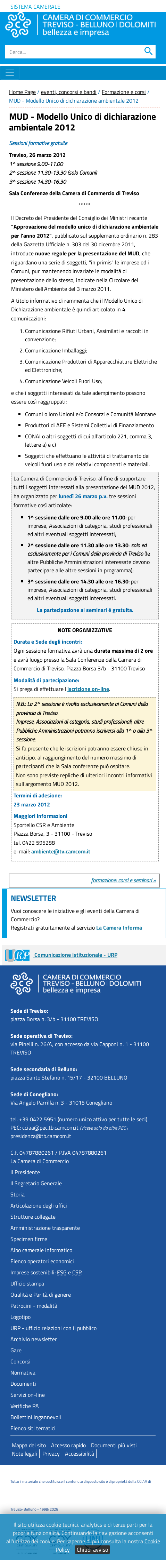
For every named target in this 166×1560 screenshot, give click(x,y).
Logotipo (20, 1317)
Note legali (24, 1453)
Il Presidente (25, 1172)
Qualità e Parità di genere (40, 1294)
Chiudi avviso (92, 1549)
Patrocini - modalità (33, 1306)
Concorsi (20, 1361)
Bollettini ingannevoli (35, 1417)
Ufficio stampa (27, 1283)
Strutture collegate (33, 1216)
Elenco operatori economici (42, 1261)
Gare (16, 1350)
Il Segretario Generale (36, 1183)
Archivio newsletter (33, 1339)
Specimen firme (28, 1239)
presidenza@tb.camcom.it (40, 1136)
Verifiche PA (24, 1406)
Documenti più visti (114, 1445)
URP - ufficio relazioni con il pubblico (53, 1328)
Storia (17, 1194)
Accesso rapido (68, 1445)
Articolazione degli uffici (38, 1205)
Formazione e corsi (124, 92)
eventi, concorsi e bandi (69, 92)
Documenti (23, 1383)
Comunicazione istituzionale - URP (61, 954)
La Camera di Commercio (39, 1161)
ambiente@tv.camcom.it (60, 851)
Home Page (22, 92)
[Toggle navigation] (9, 73)
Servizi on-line (27, 1395)
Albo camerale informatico (41, 1250)
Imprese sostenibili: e (46, 1272)
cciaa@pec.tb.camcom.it (50, 1127)
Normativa (22, 1372)
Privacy (51, 1453)
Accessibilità (79, 1453)
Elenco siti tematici (33, 1428)
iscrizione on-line (88, 689)
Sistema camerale (35, 6)
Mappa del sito (29, 1445)
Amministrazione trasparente (45, 1228)
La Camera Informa (119, 927)
